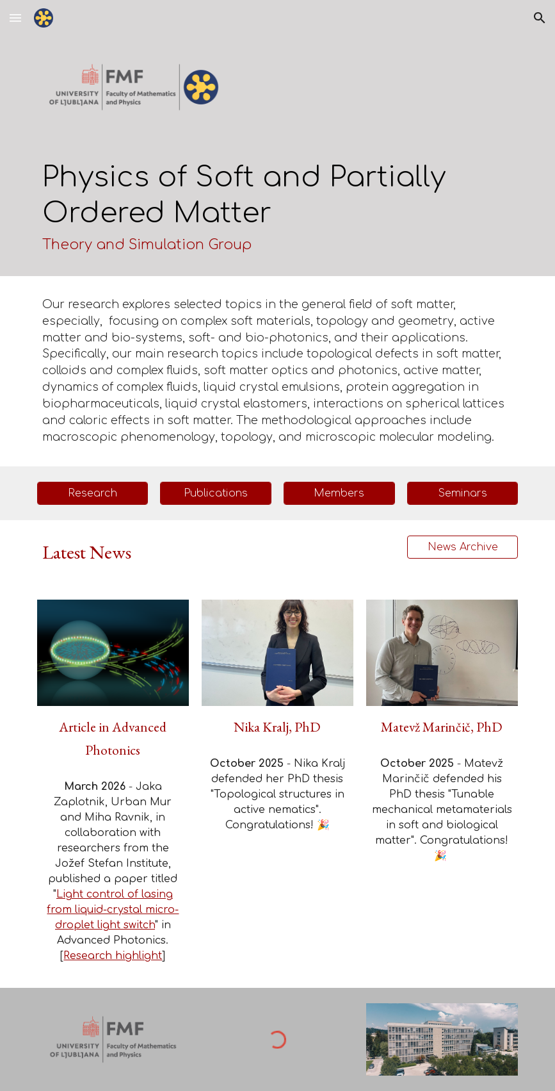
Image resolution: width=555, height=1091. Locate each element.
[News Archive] (463, 547)
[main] (278, 207)
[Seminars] (463, 493)
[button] (15, 17)
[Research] (93, 493)
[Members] (339, 493)
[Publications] (216, 493)
